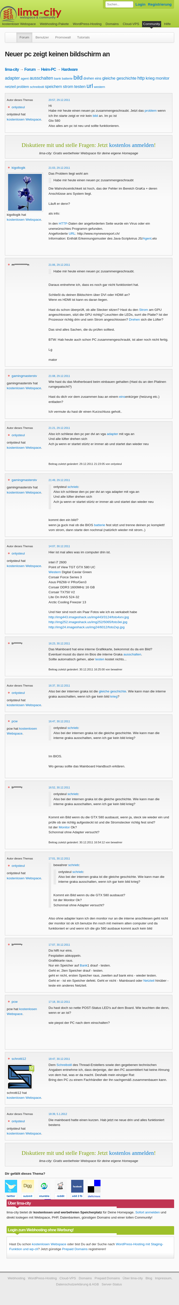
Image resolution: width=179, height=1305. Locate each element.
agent (25, 78)
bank (57, 78)
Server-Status (112, 1284)
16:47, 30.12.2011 (59, 721)
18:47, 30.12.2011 (59, 1058)
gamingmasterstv (24, 376)
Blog (148, 1278)
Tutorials (83, 37)
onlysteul (18, 107)
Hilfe (167, 24)
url (90, 86)
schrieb (72, 487)
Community (151, 24)
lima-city (12, 69)
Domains (112, 24)
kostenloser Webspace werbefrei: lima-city (49, 14)
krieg (150, 78)
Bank (83, 965)
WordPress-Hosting (87, 24)
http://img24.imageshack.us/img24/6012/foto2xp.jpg (87, 627)
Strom (143, 310)
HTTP (63, 223)
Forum (24, 37)
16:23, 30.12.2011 (59, 643)
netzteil (10, 87)
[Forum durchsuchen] (119, 4)
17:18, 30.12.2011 (59, 1001)
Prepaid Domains (75, 1249)
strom (68, 86)
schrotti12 (19, 1059)
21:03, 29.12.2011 (59, 167)
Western (55, 572)
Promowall (63, 37)
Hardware (69, 69)
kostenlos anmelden (131, 145)
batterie (67, 78)
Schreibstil (64, 1065)
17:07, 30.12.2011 (59, 944)
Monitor (64, 827)
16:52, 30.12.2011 (59, 787)
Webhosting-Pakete (54, 24)
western (99, 87)
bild (77, 77)
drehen (88, 78)
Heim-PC (48, 69)
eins (98, 78)
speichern (53, 87)
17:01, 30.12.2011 (59, 858)
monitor (162, 78)
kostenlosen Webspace (24, 119)
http (141, 78)
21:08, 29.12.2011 (59, 376)
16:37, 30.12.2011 (59, 685)
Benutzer (42, 37)
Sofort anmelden (147, 1212)
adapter (12, 78)
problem (23, 87)
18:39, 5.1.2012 (58, 1113)
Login (140, 4)
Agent (147, 238)
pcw (15, 721)
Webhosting (16, 1278)
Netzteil (148, 980)
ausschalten (41, 78)
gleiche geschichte (119, 78)
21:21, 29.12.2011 (59, 427)
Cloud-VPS (131, 24)
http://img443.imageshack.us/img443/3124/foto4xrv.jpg (89, 617)
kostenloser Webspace (19, 24)
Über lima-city (133, 1278)
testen (80, 86)
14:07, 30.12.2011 (59, 546)
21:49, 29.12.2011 (59, 480)
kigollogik (18, 167)
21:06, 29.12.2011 (59, 264)
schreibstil (37, 87)
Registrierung (160, 4)
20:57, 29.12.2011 (59, 99)
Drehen (134, 319)
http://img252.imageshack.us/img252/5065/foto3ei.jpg (88, 622)
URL (72, 233)
